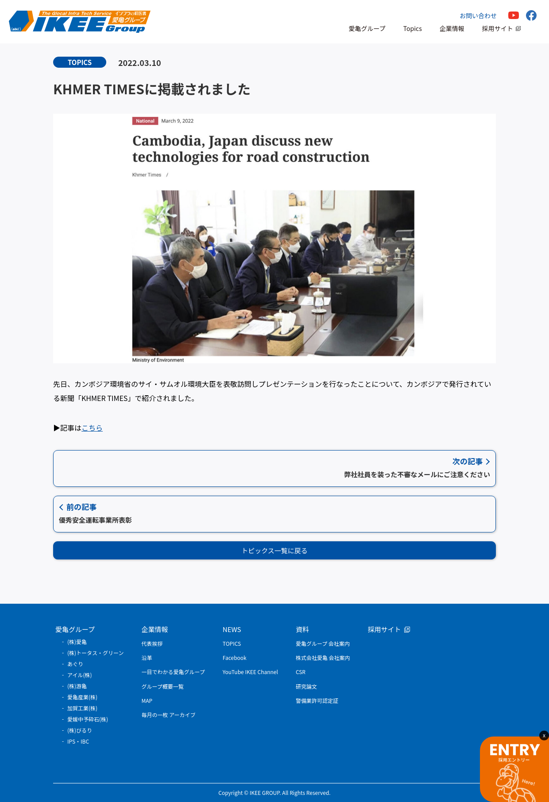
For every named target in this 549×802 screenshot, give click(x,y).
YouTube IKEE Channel (250, 671)
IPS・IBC (78, 741)
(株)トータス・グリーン (95, 652)
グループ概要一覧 (163, 686)
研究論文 (306, 686)
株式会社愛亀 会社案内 (323, 657)
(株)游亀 (77, 686)
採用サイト (497, 28)
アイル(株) (79, 675)
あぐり (75, 663)
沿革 (147, 657)
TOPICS (232, 643)
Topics (412, 28)
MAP (147, 700)
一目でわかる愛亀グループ (173, 671)
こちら (92, 427)
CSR (300, 671)
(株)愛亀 (77, 641)
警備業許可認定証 (317, 700)
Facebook (235, 657)
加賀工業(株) (82, 708)
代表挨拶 (152, 643)
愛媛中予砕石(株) (87, 719)
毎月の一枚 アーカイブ (169, 714)
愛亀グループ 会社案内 (323, 643)
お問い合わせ (478, 15)
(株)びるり (79, 730)
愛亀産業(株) (82, 697)
